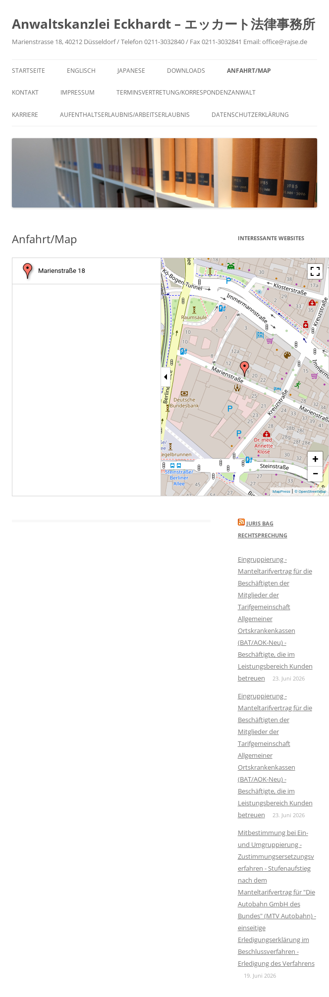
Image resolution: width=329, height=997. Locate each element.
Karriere (25, 114)
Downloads (186, 70)
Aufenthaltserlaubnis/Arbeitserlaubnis (125, 114)
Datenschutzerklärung (250, 114)
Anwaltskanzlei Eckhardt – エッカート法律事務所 (163, 24)
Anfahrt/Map (249, 70)
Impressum (77, 92)
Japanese (131, 70)
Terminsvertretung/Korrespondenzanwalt (186, 92)
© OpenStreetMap (310, 491)
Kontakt (25, 92)
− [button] (315, 474)
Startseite (28, 70)
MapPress (281, 491)
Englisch (81, 70)
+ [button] (316, 459)
